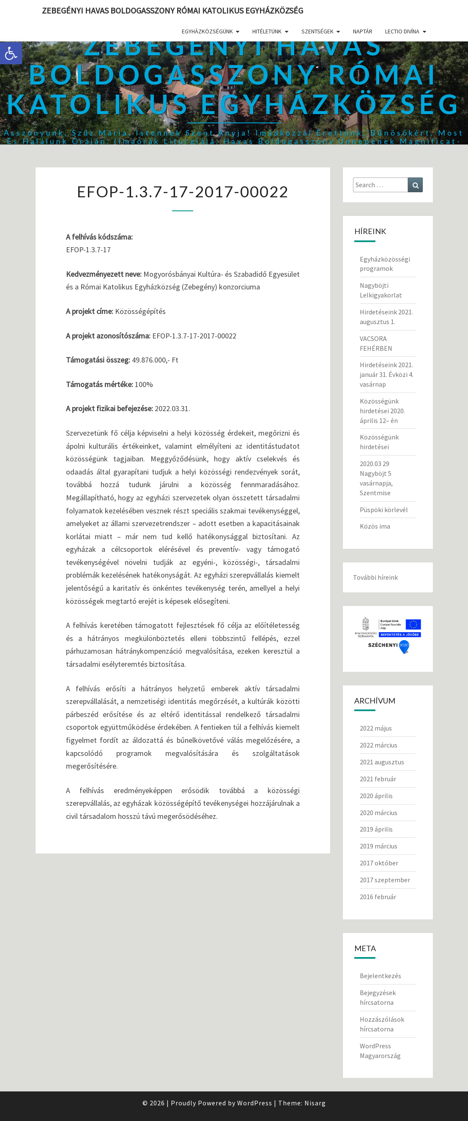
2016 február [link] (378, 896)
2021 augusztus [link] (382, 762)
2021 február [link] (378, 779)
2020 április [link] (376, 795)
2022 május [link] (376, 728)
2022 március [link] (378, 745)
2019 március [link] (378, 846)
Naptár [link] (362, 31)
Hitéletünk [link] (267, 31)
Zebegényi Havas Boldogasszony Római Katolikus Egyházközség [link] (172, 10)
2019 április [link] (376, 829)
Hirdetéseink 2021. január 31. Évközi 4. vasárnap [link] (386, 374)
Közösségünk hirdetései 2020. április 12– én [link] (382, 411)
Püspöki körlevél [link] (384, 509)
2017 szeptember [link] (385, 880)
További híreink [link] (375, 577)
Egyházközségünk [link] (207, 31)
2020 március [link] (378, 812)
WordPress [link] (254, 1103)
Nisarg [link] (315, 1103)
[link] (11, 53)
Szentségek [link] (317, 31)
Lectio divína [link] (402, 31)
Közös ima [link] (375, 526)
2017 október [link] (379, 863)
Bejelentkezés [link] (380, 975)
